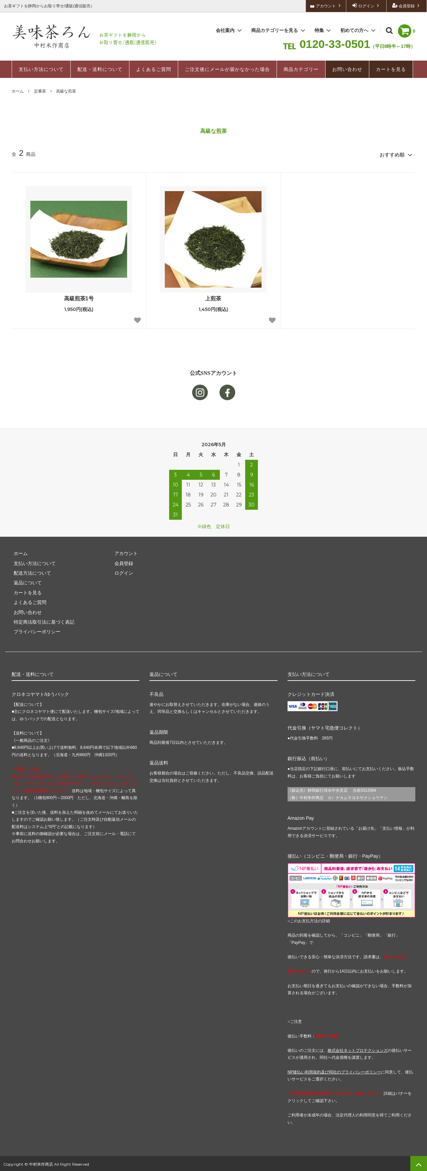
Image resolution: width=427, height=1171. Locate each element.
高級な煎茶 (66, 91)
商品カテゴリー (301, 69)
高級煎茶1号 (79, 296)
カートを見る (391, 69)
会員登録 (406, 5)
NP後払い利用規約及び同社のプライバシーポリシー (334, 1070)
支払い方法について (41, 69)
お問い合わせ (347, 69)
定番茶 (40, 91)
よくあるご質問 (153, 69)
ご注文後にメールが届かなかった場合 (227, 69)
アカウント (326, 5)
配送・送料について (99, 69)
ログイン (366, 5)
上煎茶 (213, 296)
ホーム (18, 91)
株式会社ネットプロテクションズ (358, 1048)
